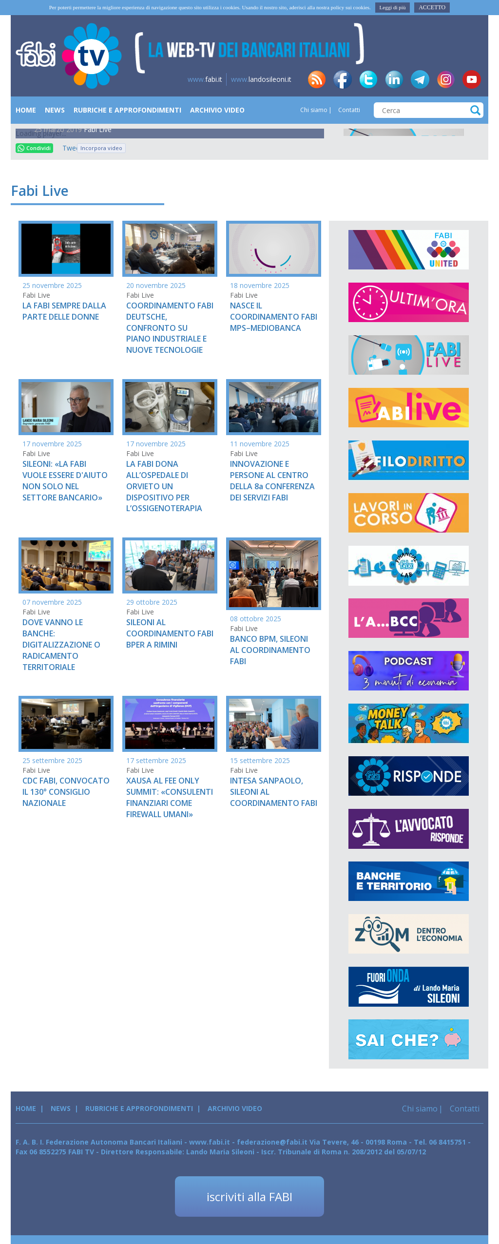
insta (446, 79)
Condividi (34, 148)
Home (26, 110)
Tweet (67, 148)
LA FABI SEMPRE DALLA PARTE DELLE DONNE (64, 311)
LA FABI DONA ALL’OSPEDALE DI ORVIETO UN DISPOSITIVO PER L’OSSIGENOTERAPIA (164, 486)
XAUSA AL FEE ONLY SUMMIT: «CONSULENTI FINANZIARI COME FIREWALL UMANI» (169, 797)
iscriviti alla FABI (249, 1196)
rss (316, 79)
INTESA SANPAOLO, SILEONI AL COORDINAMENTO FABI (273, 791)
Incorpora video (101, 148)
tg (420, 79)
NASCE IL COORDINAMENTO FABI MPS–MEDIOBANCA (273, 316)
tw (368, 79)
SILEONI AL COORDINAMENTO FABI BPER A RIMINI (169, 633)
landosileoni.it (261, 79)
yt (471, 79)
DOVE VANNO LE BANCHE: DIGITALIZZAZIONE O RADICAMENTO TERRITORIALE (61, 644)
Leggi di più (393, 7)
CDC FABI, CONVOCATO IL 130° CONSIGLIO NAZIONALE (66, 791)
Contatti (348, 110)
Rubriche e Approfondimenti (127, 110)
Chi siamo (313, 110)
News (55, 110)
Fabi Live (98, 129)
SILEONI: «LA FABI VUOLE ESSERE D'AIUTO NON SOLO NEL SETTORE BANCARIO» (65, 481)
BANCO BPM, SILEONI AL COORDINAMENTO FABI (270, 650)
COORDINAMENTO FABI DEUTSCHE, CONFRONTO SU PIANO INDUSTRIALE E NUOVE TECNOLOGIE (169, 327)
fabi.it (205, 79)
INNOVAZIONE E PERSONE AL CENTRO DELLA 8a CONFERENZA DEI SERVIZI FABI (272, 481)
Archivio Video (217, 110)
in (394, 79)
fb (342, 79)
